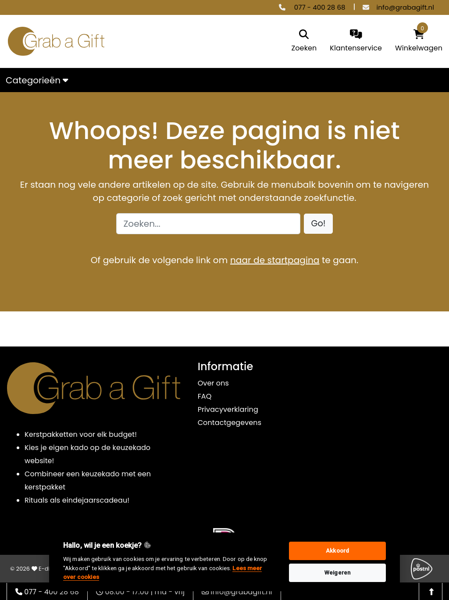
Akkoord (337, 550)
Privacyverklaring (228, 409)
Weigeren (337, 572)
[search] (304, 41)
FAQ (205, 396)
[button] (318, 224)
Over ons (213, 383)
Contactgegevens (229, 423)
